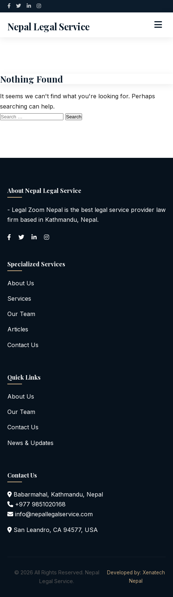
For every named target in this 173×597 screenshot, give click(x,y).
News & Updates (30, 442)
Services (19, 298)
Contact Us (22, 345)
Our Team (21, 313)
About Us (20, 283)
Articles (17, 329)
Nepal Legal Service (48, 26)
